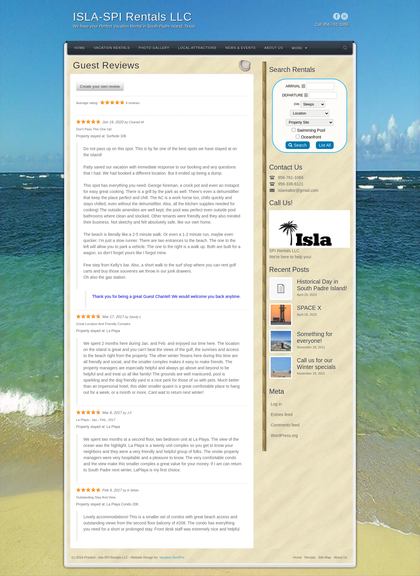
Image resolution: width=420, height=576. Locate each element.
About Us (274, 48)
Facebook (336, 16)
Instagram (344, 16)
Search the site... (344, 47)
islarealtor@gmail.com (298, 190)
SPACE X (309, 308)
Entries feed (282, 414)
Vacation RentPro (171, 557)
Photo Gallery (154, 48)
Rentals (309, 557)
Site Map (324, 557)
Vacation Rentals (112, 48)
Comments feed (285, 425)
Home (79, 48)
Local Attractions (197, 48)
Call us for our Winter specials (316, 363)
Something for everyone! (314, 337)
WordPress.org (284, 435)
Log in (276, 404)
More (299, 48)
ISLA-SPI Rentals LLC (132, 16)
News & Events (240, 48)
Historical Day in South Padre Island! (322, 284)
